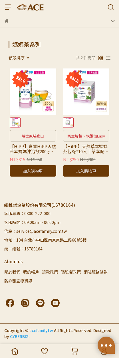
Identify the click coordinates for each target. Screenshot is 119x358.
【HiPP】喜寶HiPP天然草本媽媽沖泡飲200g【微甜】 (33, 149)
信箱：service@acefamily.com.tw (35, 231)
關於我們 (12, 272)
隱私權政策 (71, 272)
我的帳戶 (31, 272)
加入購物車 (33, 171)
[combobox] (19, 57)
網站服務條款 (96, 272)
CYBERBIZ (19, 336)
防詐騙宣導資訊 (18, 281)
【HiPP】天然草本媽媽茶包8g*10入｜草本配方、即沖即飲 (85, 149)
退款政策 (50, 272)
